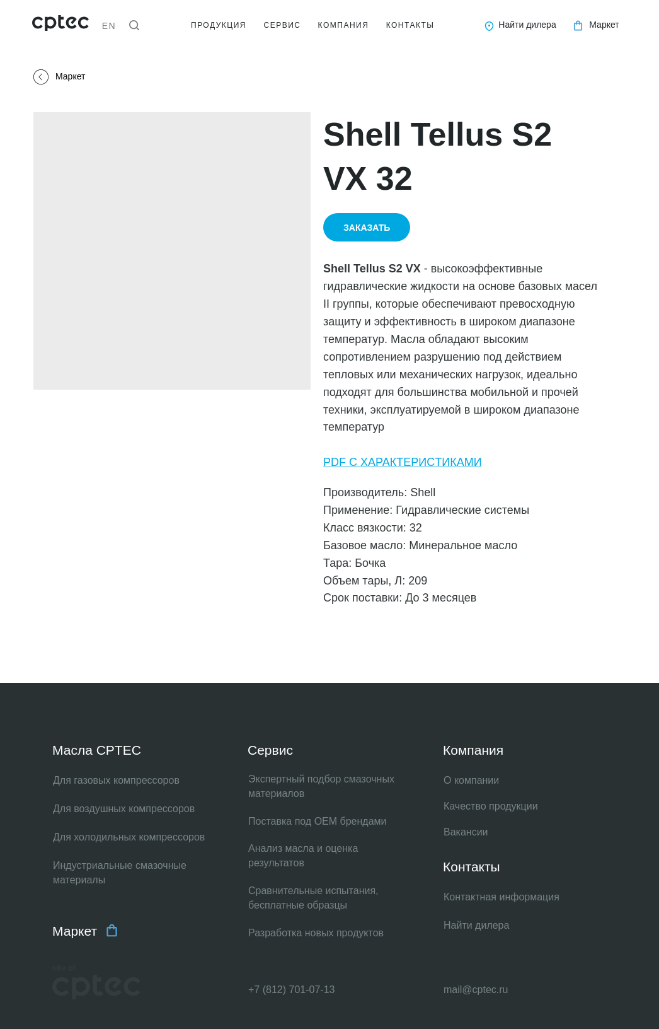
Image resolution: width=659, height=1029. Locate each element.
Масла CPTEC (96, 750)
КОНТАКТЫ (410, 25)
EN (109, 26)
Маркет (74, 931)
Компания (473, 750)
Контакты (471, 866)
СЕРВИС (282, 25)
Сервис (270, 750)
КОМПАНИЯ (343, 25)
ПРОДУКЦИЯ (218, 25)
